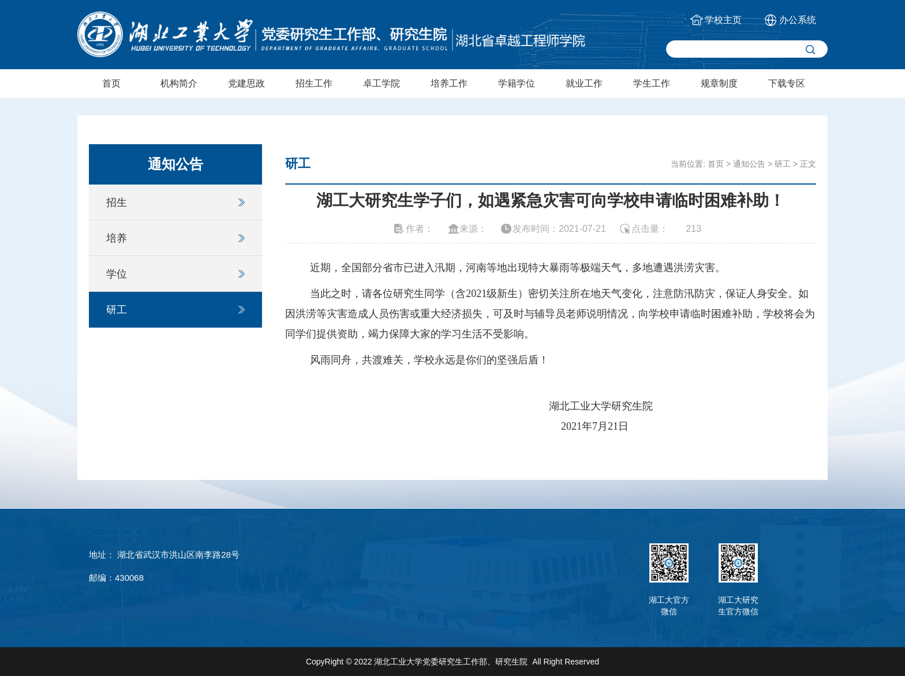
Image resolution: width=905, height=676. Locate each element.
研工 (116, 310)
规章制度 (719, 83)
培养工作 (449, 83)
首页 (111, 83)
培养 (116, 238)
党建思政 (246, 83)
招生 (116, 202)
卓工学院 (381, 83)
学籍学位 (516, 83)
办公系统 (797, 20)
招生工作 (314, 83)
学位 (116, 274)
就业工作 (584, 83)
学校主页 (723, 20)
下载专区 (786, 83)
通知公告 (749, 163)
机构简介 (178, 83)
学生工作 (651, 83)
